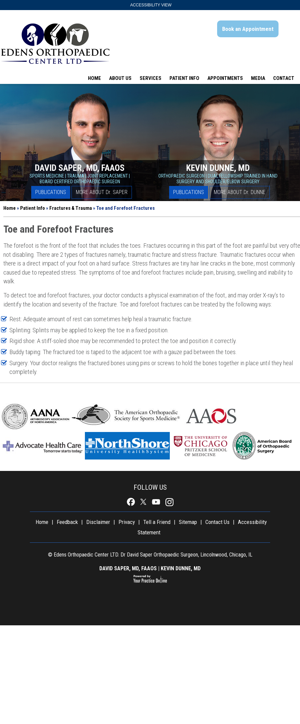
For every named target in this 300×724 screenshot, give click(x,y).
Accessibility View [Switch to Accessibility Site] (150, 5)
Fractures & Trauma (70, 208)
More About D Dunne (239, 192)
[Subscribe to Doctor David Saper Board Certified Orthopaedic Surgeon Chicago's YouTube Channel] (156, 501)
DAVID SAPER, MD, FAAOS (128, 568)
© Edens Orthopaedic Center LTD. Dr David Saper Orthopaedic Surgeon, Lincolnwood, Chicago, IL (150, 554)
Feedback (67, 522)
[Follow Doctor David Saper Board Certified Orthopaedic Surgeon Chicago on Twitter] (144, 501)
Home (94, 78)
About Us (120, 78)
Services (150, 78)
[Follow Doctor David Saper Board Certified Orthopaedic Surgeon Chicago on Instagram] (168, 501)
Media (258, 78)
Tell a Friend (156, 522)
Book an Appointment (247, 29)
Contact (283, 78)
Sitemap (188, 522)
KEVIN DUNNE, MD (181, 568)
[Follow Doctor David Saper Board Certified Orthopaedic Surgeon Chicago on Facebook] (131, 501)
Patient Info (184, 78)
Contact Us (217, 522)
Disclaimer (98, 522)
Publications (50, 192)
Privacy (126, 522)
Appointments (225, 78)
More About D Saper (102, 192)
